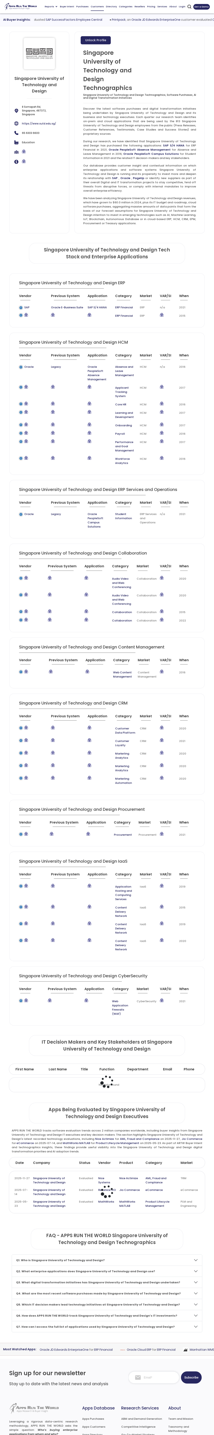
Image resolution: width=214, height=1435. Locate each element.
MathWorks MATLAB (76, 1076)
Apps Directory (92, 1368)
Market (187, 1095)
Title (84, 1002)
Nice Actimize (104, 1072)
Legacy (44, 367)
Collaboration (114, 587)
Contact (174, 1408)
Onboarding (118, 417)
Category (153, 1095)
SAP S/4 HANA (173, 145)
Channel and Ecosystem (138, 1396)
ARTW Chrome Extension (99, 1400)
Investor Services (132, 1404)
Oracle (125, 178)
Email (167, 1002)
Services (162, 6)
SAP (114, 178)
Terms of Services (137, 1428)
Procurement (118, 793)
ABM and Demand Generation (141, 1352)
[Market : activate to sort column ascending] (145, 298)
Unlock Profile (95, 40)
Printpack (146, 20)
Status (84, 1095)
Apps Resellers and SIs (97, 1384)
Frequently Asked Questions (180, 1374)
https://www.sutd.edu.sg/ (39, 123)
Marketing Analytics (117, 724)
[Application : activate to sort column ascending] (93, 298)
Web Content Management (113, 649)
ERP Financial (118, 307)
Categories (125, 6)
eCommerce (25, 1076)
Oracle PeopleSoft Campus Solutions (150, 154)
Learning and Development (119, 406)
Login (182, 6)
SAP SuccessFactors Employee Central (101, 20)
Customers (97, 6)
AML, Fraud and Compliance (139, 1072)
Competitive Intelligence (138, 1360)
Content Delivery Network (115, 864)
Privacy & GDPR (171, 1428)
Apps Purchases (93, 1352)
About (173, 6)
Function (106, 1002)
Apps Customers (93, 1360)
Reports (51, 6)
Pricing (151, 6)
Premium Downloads (182, 1400)
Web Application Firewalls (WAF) (115, 945)
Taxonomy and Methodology (178, 1362)
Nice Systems (104, 1113)
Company (41, 1095)
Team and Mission (180, 1352)
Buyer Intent (67, 6)
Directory (111, 6)
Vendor (104, 1095)
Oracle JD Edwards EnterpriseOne (182, 20)
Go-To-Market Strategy (138, 1368)
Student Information (117, 504)
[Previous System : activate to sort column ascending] (58, 298)
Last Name (58, 1002)
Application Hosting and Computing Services (117, 849)
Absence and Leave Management (123, 369)
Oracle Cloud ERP (165, 1283)
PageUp (138, 178)
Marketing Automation (119, 741)
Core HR (115, 396)
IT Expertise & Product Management (136, 1378)
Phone (189, 1002)
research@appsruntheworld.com (34, 1391)
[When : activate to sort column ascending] (185, 298)
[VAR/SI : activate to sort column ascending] (166, 298)
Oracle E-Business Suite (57, 307)
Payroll (115, 425)
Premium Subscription (183, 1392)
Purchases (82, 6)
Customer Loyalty (116, 716)
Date (19, 1095)
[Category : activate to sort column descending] (121, 298)
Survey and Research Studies (141, 1388)
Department (137, 1002)
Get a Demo (201, 6)
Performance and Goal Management (123, 436)
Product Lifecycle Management (117, 1076)
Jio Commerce (192, 1072)
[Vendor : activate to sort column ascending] (29, 298)
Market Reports (179, 1384)
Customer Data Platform (114, 705)
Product (126, 1095)
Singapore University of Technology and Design (49, 1113)
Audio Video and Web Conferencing (118, 564)
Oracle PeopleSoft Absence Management (140, 150)
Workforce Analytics (117, 448)
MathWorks (106, 1135)
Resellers (140, 6)
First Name (24, 1002)
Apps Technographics (97, 1392)
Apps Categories (94, 1376)
